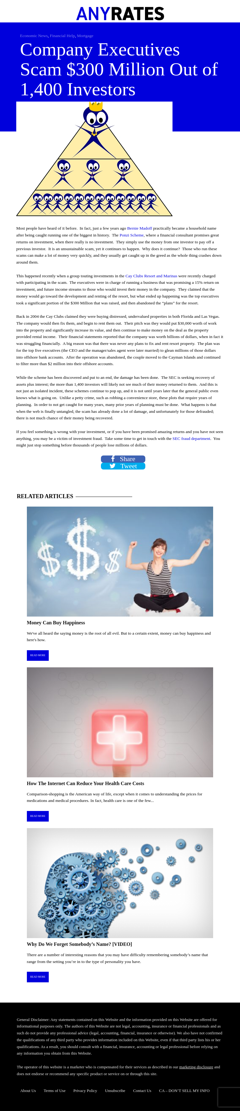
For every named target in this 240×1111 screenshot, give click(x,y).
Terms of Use (55, 1090)
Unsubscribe (115, 1090)
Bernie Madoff (139, 228)
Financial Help (62, 35)
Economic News (34, 35)
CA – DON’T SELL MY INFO (184, 1090)
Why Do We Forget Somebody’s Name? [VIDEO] (79, 944)
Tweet (123, 466)
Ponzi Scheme (132, 235)
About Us (28, 1090)
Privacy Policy (85, 1090)
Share (123, 459)
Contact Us (142, 1090)
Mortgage (85, 35)
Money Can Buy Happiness (56, 622)
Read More (38, 655)
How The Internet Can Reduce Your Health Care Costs (85, 783)
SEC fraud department (191, 438)
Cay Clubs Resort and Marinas (151, 276)
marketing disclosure (196, 1067)
